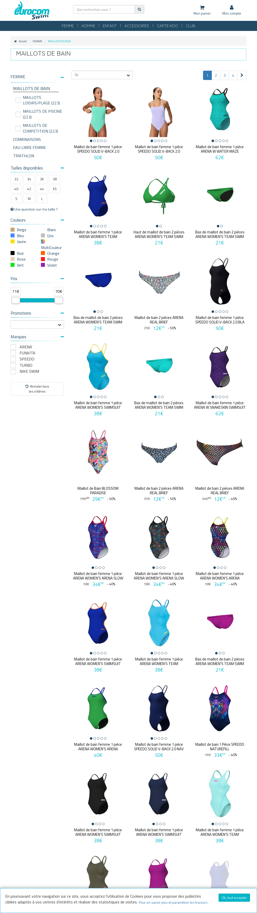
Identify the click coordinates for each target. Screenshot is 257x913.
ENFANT (110, 25)
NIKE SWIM (29, 371)
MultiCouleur (51, 247)
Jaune (21, 241)
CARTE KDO (167, 25)
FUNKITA (27, 353)
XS (55, 188)
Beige (21, 230)
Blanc (51, 230)
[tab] (37, 78)
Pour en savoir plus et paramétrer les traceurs (173, 902)
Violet (52, 265)
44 (42, 188)
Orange (53, 253)
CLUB (190, 25)
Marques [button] (37, 337)
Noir (20, 253)
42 (29, 188)
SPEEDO (27, 359)
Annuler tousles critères (37, 389)
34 (29, 179)
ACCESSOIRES (136, 25)
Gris (50, 236)
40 (16, 188)
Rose (21, 259)
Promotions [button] (37, 313)
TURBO (26, 365)
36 (42, 179)
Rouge (52, 259)
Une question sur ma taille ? (34, 209)
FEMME (68, 25)
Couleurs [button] (37, 220)
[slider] (16, 300)
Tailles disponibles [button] (37, 168)
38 (55, 179)
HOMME (88, 25)
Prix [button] (37, 279)
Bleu (20, 236)
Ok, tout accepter (234, 897)
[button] (37, 76)
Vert (20, 265)
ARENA (26, 347)
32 (16, 179)
